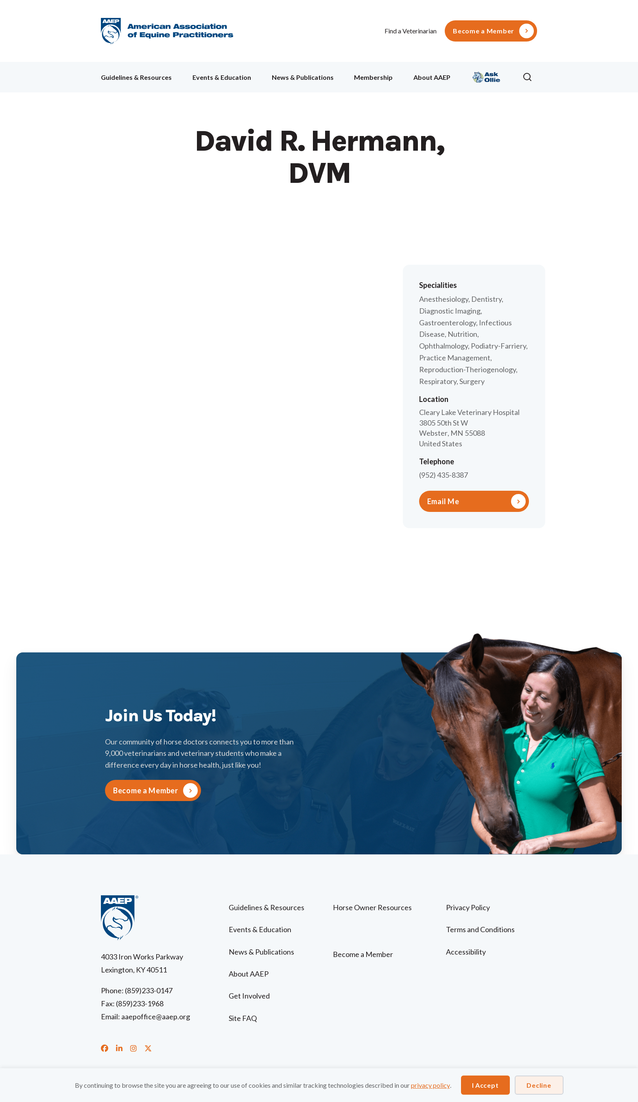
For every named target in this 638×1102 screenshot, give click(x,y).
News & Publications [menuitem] (303, 77)
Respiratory (438, 381)
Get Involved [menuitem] (249, 995)
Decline (539, 1085)
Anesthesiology (443, 298)
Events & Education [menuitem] (221, 77)
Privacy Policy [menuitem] (468, 907)
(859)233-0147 (149, 990)
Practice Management (454, 357)
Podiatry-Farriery (498, 345)
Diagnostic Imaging (450, 310)
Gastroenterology (447, 322)
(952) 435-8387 (443, 474)
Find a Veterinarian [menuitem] (411, 31)
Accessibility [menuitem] (466, 951)
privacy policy (430, 1085)
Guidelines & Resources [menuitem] (136, 77)
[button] (529, 77)
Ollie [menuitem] (486, 76)
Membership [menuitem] (373, 77)
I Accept (485, 1085)
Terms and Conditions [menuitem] (480, 929)
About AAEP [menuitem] (431, 77)
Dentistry (486, 298)
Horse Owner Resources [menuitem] (372, 907)
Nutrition (462, 333)
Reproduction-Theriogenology (467, 369)
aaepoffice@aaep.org (155, 1016)
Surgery (472, 381)
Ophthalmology (443, 345)
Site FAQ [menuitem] (243, 1018)
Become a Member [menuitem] (483, 31)
